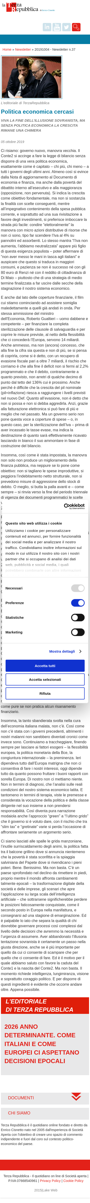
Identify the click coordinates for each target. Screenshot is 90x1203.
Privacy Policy (50, 1181)
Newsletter (23, 49)
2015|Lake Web (45, 1190)
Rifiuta (45, 693)
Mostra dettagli (62, 651)
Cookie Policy (73, 1181)
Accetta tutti (45, 666)
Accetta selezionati (45, 679)
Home (7, 49)
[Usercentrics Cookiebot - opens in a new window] (64, 506)
